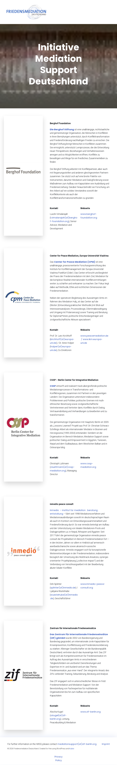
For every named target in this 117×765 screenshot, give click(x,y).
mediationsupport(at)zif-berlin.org (76, 744)
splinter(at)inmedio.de (63, 587)
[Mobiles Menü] (112, 12)
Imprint (106, 744)
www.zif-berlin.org (90, 712)
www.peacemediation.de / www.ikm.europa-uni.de (94, 339)
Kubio (71, 749)
